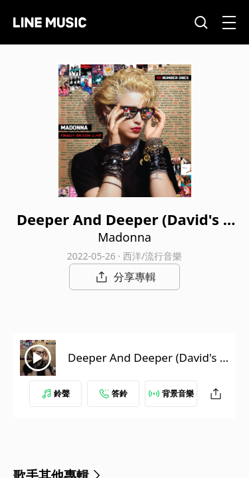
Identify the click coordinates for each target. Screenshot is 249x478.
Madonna (124, 237)
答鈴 (113, 393)
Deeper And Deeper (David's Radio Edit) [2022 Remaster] (147, 365)
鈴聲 (56, 393)
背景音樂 (171, 393)
